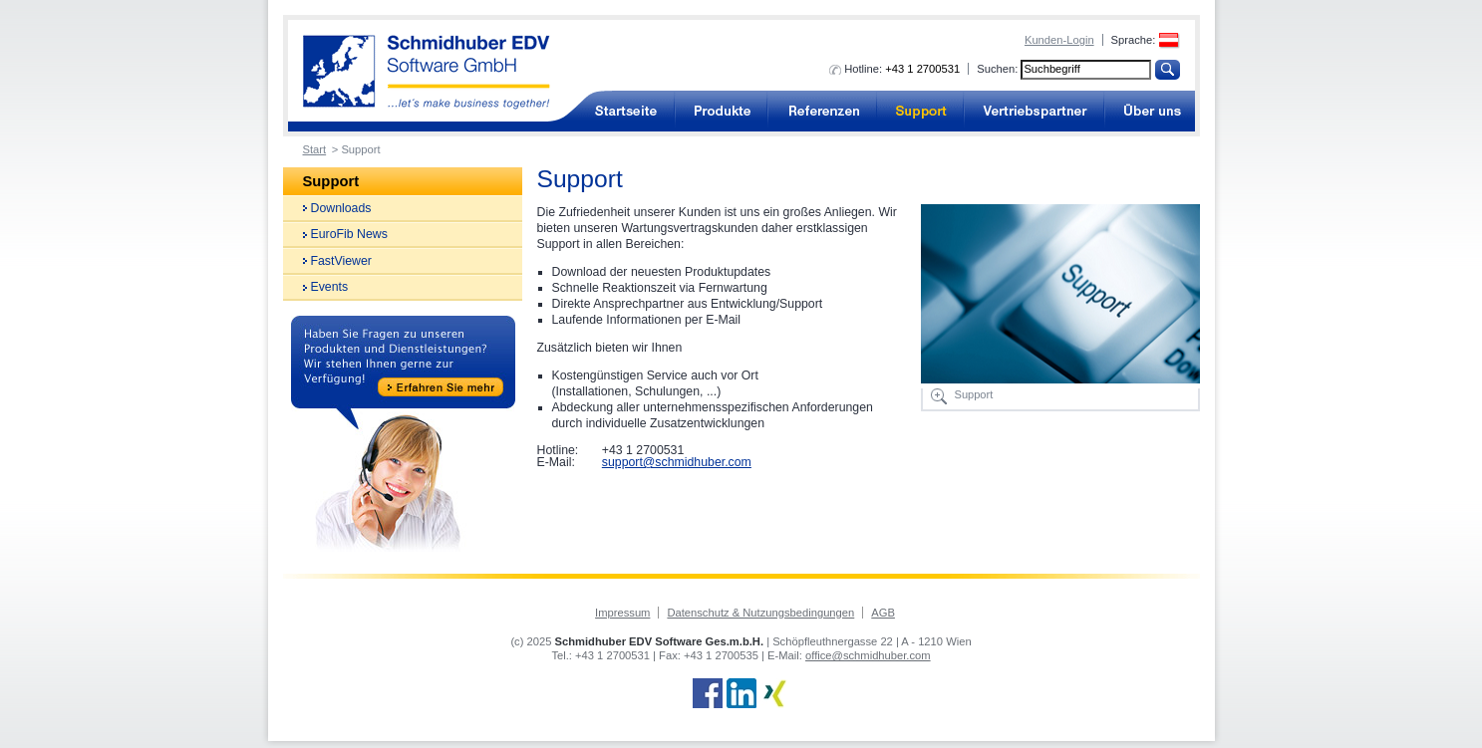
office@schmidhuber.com (868, 655)
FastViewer (341, 261)
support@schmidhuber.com (676, 462)
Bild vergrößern (939, 396)
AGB (883, 613)
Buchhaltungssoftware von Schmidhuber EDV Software (426, 72)
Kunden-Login (1059, 40)
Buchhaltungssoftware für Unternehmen (626, 111)
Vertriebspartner (1034, 111)
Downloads (341, 208)
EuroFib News (349, 234)
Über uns (1149, 111)
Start (315, 149)
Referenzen (822, 111)
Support (920, 111)
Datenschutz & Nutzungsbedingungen (760, 613)
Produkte (721, 111)
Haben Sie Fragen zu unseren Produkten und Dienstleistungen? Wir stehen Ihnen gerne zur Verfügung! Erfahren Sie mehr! (403, 434)
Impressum (622, 613)
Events (330, 287)
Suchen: (997, 69)
